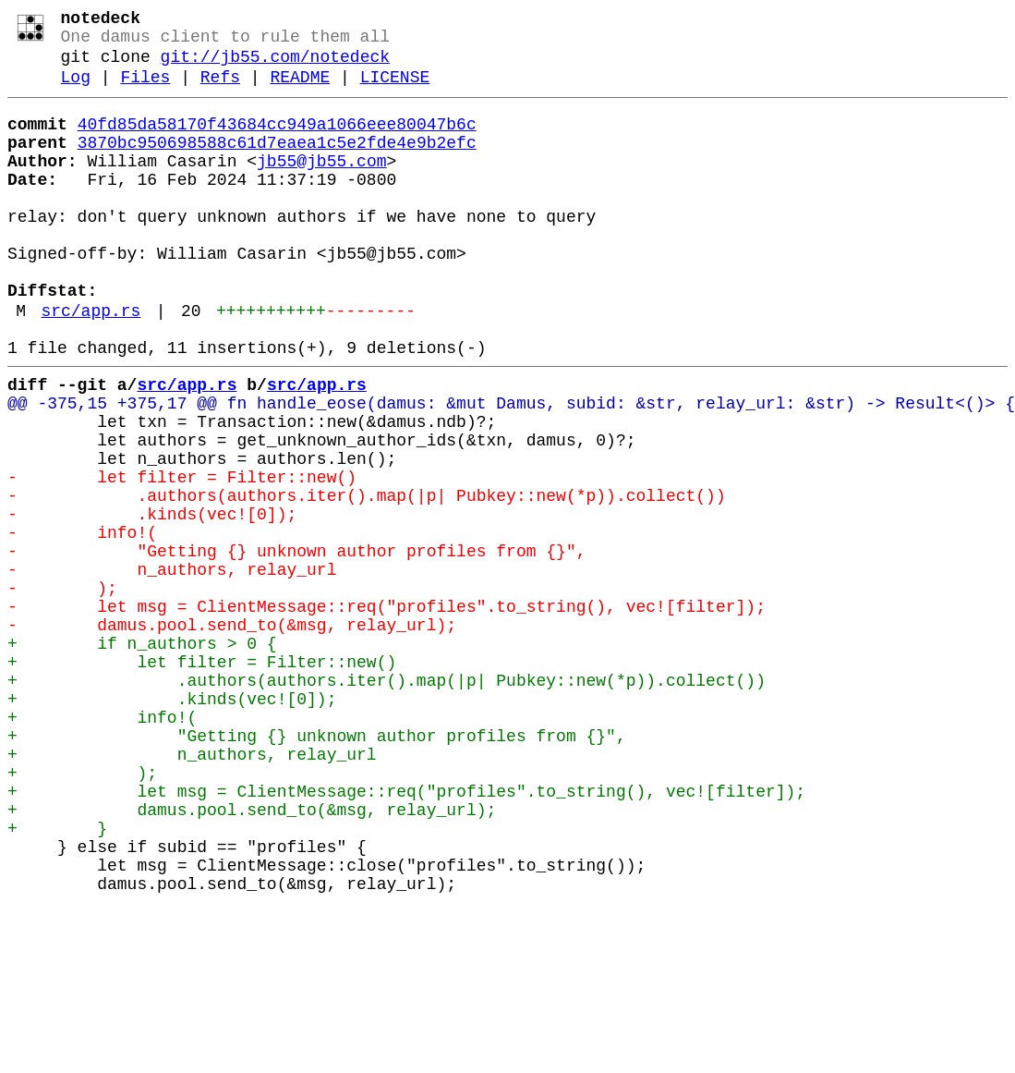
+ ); (82, 912)
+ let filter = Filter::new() (201, 779)
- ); (62, 690)
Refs (220, 90)
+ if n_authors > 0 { (142, 757)
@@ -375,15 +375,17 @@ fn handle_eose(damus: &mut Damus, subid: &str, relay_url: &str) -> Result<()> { (511, 468)
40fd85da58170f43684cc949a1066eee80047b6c (277, 141)
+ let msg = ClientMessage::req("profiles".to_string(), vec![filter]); (406, 934)
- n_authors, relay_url (171, 668)
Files (145, 90)
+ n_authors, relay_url (192, 890)
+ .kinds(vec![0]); (171, 823)
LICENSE (395, 90)
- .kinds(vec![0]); (151, 602)
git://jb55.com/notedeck (275, 66)
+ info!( (102, 846)
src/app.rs (90, 365)
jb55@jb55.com (321, 186)
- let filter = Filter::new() (181, 557)
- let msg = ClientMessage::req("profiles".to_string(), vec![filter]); (386, 712)
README (300, 90)
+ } (57, 979)
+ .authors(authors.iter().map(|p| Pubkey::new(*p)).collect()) (386, 801)
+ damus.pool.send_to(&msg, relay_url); (251, 956)
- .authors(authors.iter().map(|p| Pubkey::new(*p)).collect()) (366, 579)
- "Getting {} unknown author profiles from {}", (296, 646)
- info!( (82, 624)
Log (76, 90)
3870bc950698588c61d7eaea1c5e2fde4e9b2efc (277, 163)
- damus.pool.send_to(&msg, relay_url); (231, 735)
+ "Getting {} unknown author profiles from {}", (316, 868)
